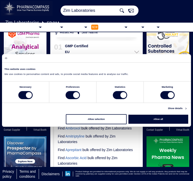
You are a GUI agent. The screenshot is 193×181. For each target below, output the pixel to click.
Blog (151, 26)
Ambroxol (72, 128)
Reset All (64, 32)
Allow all (158, 119)
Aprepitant (73, 150)
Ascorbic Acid (75, 158)
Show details (175, 108)
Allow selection (96, 119)
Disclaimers (50, 174)
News (135, 26)
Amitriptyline (74, 136)
